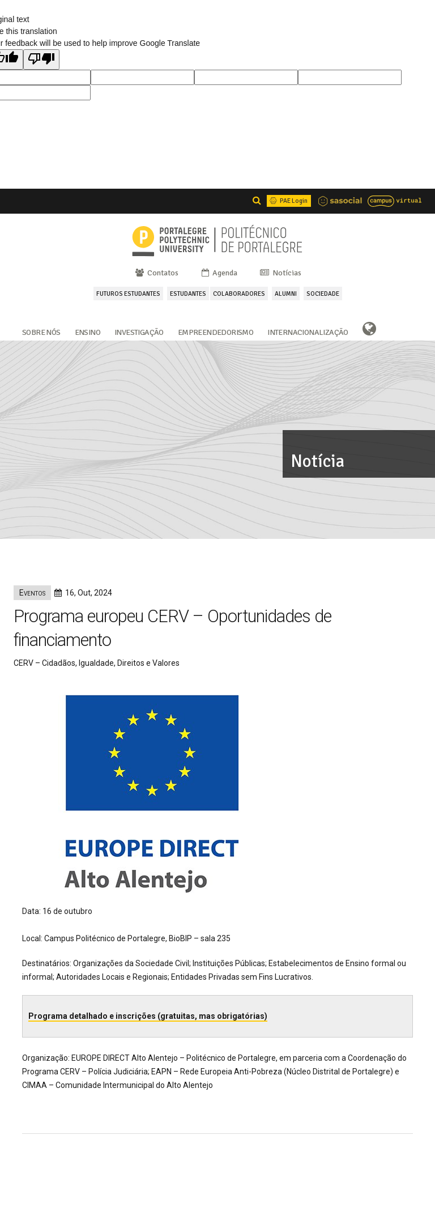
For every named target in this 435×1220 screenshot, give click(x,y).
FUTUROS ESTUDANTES (128, 293)
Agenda (218, 273)
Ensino (87, 331)
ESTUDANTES (188, 293)
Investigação (139, 331)
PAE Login (288, 201)
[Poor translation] (41, 59)
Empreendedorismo (215, 331)
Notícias (279, 273)
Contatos (156, 273)
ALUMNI (286, 293)
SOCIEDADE (322, 293)
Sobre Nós (41, 331)
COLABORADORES (239, 293)
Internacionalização (307, 331)
